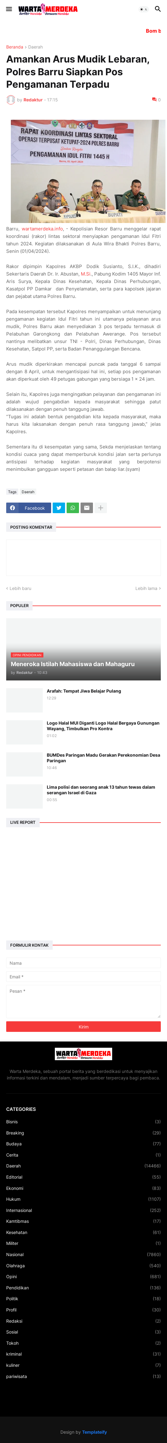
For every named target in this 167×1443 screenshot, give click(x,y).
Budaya (83, 1144)
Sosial (83, 1332)
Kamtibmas (83, 1221)
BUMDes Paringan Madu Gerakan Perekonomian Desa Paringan (103, 757)
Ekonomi (83, 1188)
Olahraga (83, 1266)
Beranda (14, 47)
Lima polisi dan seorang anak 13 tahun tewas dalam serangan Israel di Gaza (101, 789)
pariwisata (83, 1376)
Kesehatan (83, 1232)
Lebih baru (20, 588)
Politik (83, 1299)
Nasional (83, 1254)
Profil (83, 1310)
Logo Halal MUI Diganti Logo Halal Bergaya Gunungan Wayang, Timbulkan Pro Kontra (103, 725)
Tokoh (83, 1343)
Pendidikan (83, 1288)
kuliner (83, 1365)
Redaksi (83, 1321)
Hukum (83, 1199)
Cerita (83, 1155)
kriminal (83, 1354)
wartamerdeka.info (42, 229)
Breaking (83, 1133)
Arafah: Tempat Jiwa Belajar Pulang (84, 691)
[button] (8, 9)
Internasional (83, 1210)
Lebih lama (146, 588)
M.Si (85, 274)
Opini (83, 1277)
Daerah (35, 47)
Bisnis (83, 1122)
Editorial (83, 1177)
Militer (83, 1243)
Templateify (94, 1432)
